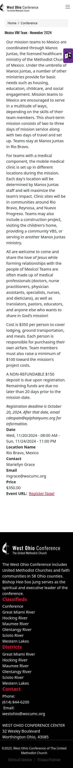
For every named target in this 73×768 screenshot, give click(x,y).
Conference (29, 23)
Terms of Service (20, 759)
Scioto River (13, 635)
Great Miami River (18, 612)
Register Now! (42, 493)
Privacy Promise (49, 759)
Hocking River (15, 618)
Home (12, 23)
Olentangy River (17, 629)
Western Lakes (15, 641)
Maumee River (15, 623)
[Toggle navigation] (67, 6)
